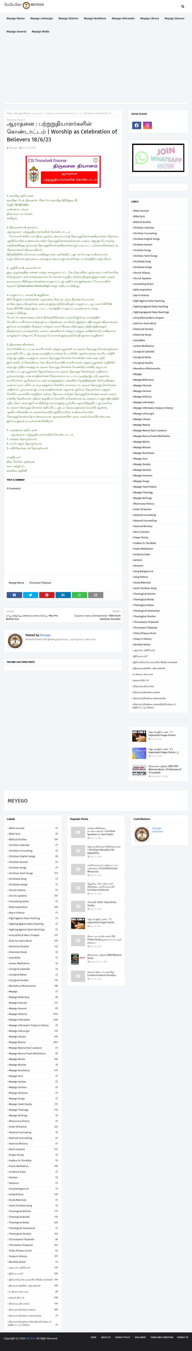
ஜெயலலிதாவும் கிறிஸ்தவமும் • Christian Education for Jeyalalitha (103, 849)
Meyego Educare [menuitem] (174, 18)
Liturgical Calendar (144, 351)
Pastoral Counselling (145, 520)
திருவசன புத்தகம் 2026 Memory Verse (104, 956)
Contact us (182, 1337)
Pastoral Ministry (143, 526)
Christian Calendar (144, 227)
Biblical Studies (142, 222)
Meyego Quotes (142, 464)
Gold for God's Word (145, 323)
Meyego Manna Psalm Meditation (152, 436)
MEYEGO (31, 1338)
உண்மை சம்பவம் (143, 674)
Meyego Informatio (144, 402)
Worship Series (142, 644)
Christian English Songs (147, 239)
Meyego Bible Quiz (144, 379)
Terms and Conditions (162, 1337)
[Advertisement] (96, 70)
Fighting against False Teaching (151, 306)
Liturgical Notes (142, 357)
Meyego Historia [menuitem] (68, 18)
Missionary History (144, 503)
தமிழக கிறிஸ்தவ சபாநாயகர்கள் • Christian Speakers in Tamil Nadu (101, 831)
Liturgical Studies (143, 362)
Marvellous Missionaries (147, 368)
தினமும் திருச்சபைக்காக (147, 692)
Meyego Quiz (141, 458)
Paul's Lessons (141, 531)
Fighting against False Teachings (151, 312)
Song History (141, 577)
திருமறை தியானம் (144, 686)
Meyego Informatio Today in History (153, 408)
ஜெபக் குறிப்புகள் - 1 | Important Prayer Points (162, 734)
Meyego (13, 147)
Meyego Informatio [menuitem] (123, 18)
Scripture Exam (142, 554)
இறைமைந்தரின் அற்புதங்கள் (149, 668)
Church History (142, 272)
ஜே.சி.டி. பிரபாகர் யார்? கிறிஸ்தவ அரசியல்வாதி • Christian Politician (101, 887)
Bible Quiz (139, 216)
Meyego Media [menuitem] (40, 31)
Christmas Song (142, 261)
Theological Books (144, 599)
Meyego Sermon (142, 469)
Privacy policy (122, 1337)
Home (10, 113)
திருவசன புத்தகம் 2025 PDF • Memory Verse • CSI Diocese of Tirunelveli (164, 769)
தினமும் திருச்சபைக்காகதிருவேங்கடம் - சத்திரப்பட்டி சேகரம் (154, 706)
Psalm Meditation (143, 548)
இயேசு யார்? (141, 656)
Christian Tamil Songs (146, 255)
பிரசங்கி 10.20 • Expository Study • (101, 904)
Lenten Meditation (144, 346)
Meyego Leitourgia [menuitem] (41, 18)
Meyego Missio (142, 441)
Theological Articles (144, 593)
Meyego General (142, 391)
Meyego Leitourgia (144, 413)
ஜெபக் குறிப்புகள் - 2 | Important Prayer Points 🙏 (163, 751)
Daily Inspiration (143, 289)
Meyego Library (142, 419)
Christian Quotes (143, 244)
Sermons (138, 565)
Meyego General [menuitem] (16, 31)
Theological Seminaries (147, 610)
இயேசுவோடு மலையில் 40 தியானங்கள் (155, 662)
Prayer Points (141, 537)
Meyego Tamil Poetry (145, 486)
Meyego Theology (143, 492)
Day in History (141, 295)
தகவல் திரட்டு (141, 680)
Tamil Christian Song (145, 588)
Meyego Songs (141, 481)
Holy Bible (139, 340)
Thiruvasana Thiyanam (146, 622)
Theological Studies (145, 616)
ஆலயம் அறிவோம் (144, 650)
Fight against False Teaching (149, 300)
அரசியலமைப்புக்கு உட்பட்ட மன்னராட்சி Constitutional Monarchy (103, 868)
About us (105, 1337)
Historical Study (142, 334)
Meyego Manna (22, 113)
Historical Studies (143, 329)
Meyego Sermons (143, 475)
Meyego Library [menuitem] (149, 18)
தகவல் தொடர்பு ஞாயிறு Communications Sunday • (101, 974)
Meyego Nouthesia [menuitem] (95, 18)
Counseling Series (143, 284)
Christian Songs (142, 250)
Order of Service (142, 509)
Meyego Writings (143, 498)
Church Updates (142, 278)
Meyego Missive (142, 447)
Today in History (143, 638)
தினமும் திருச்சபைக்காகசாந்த (150, 698)
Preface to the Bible (145, 543)
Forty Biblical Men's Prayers (149, 317)
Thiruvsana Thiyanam (40, 583)
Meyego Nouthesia (144, 453)
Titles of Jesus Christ (145, 633)
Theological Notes (144, 605)
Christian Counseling (145, 233)
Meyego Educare (143, 385)
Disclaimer (140, 1337)
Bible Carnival (141, 210)
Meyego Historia (143, 396)
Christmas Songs (143, 267)
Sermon (138, 560)
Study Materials (142, 582)
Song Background (143, 571)
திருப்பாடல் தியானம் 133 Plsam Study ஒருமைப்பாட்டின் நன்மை (104, 939)
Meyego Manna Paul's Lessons (150, 430)
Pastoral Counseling (145, 515)
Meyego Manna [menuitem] (16, 18)
